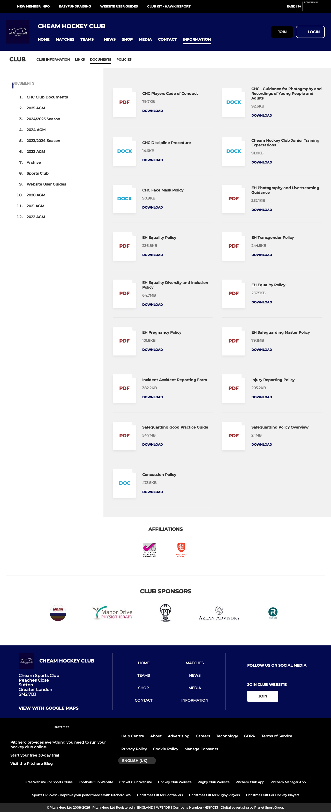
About (156, 736)
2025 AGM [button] (36, 108)
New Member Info (33, 6)
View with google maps (48, 708)
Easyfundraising (75, 6)
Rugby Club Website (213, 782)
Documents (100, 59)
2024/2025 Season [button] (43, 119)
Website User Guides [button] (46, 184)
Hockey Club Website (174, 782)
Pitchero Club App (250, 782)
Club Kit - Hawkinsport (168, 6)
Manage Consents (201, 749)
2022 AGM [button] (36, 217)
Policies (124, 59)
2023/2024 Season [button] (43, 140)
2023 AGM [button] (36, 151)
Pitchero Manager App (288, 782)
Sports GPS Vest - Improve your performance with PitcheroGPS (81, 795)
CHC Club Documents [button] (47, 97)
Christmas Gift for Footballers (160, 795)
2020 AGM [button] (36, 195)
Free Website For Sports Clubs (48, 782)
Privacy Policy (134, 749)
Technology (227, 736)
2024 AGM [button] (36, 129)
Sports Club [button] (38, 173)
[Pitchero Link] (314, 8)
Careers (203, 736)
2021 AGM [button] (35, 206)
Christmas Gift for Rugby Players (214, 795)
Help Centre (132, 736)
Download (152, 111)
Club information (53, 59)
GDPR (249, 736)
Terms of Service (276, 736)
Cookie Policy (165, 749)
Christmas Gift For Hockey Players (272, 795)
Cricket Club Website (135, 782)
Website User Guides (119, 6)
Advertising (179, 736)
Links (80, 59)
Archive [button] (34, 162)
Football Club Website (96, 782)
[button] (43, 39)
